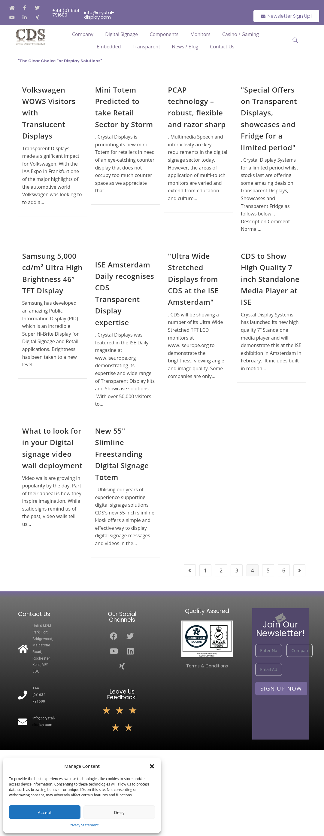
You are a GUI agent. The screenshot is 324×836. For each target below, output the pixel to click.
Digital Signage (121, 34)
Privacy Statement (83, 825)
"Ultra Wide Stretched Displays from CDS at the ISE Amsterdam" (193, 279)
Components (164, 34)
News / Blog (185, 46)
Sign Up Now (281, 688)
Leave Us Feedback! (122, 694)
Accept (45, 812)
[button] (152, 766)
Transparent (146, 46)
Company (82, 34)
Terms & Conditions (207, 666)
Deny (119, 812)
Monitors (200, 34)
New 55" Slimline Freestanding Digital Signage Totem (122, 454)
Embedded (109, 46)
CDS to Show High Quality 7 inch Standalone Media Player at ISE (270, 279)
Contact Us (222, 46)
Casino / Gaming (240, 34)
